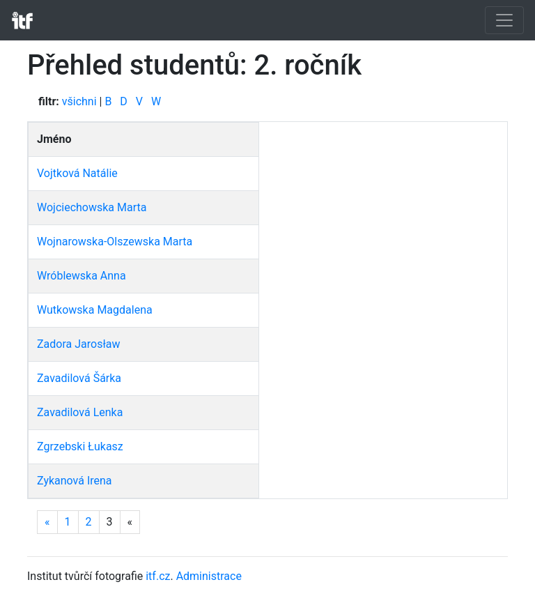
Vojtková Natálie (77, 173)
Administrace (209, 576)
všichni (79, 101)
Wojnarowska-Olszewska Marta (114, 241)
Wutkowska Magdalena (95, 309)
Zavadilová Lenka (80, 412)
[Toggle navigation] (504, 20)
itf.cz (158, 576)
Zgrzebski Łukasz (80, 446)
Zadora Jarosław (78, 344)
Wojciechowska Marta (91, 207)
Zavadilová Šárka (79, 378)
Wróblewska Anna (81, 275)
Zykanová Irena (74, 480)
